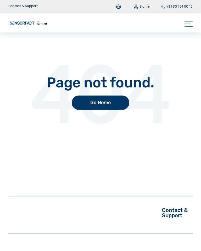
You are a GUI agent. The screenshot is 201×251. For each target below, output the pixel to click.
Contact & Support (23, 6)
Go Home (100, 102)
